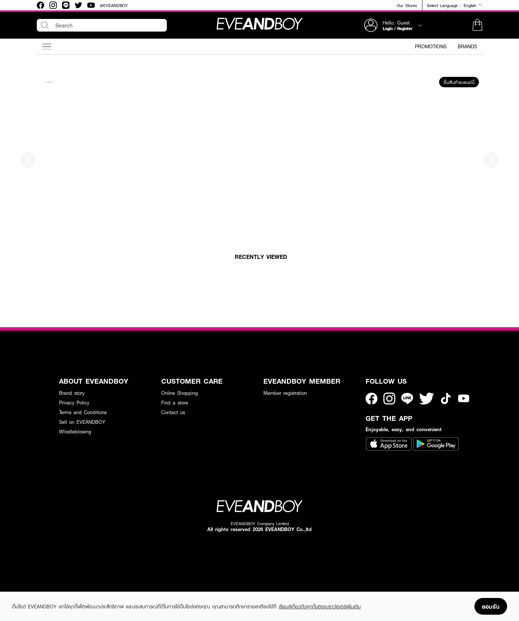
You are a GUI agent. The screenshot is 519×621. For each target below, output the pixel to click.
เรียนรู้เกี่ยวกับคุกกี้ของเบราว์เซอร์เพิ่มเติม (320, 606)
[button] (477, 25)
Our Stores (407, 5)
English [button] (473, 5)
